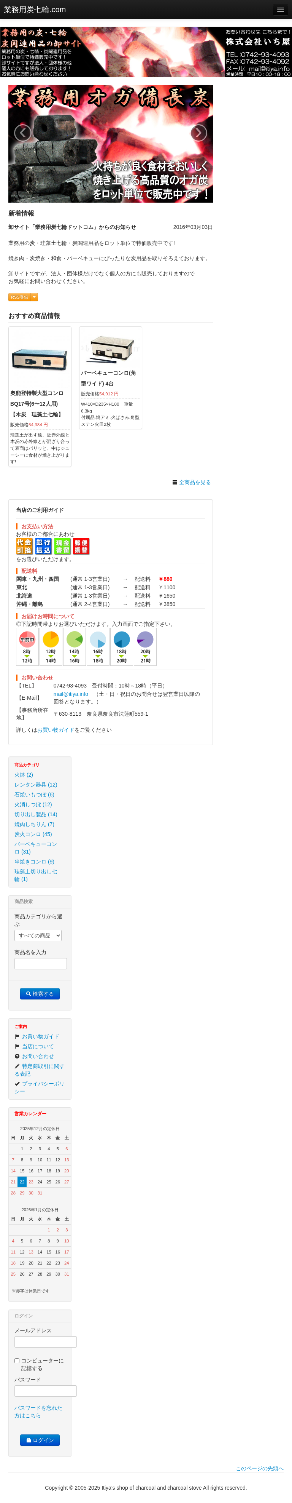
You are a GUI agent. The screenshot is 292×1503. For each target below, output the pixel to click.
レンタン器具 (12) (35, 785)
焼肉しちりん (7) (34, 824)
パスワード (27, 1380)
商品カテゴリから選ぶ (38, 920)
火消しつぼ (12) (33, 804)
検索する (40, 994)
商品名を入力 (30, 952)
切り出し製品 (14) (35, 814)
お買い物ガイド (56, 730)
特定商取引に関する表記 (39, 1070)
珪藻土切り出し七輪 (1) (35, 875)
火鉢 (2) (23, 775)
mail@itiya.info (71, 694)
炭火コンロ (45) (33, 834)
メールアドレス (33, 1330)
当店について (34, 1046)
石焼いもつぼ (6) (34, 794)
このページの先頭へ (260, 1468)
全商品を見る (191, 482)
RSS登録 (19, 297)
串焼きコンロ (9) (34, 862)
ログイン (40, 1440)
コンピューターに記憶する (39, 1364)
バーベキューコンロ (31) (35, 848)
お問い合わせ (34, 1056)
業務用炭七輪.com (35, 9)
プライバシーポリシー (39, 1087)
